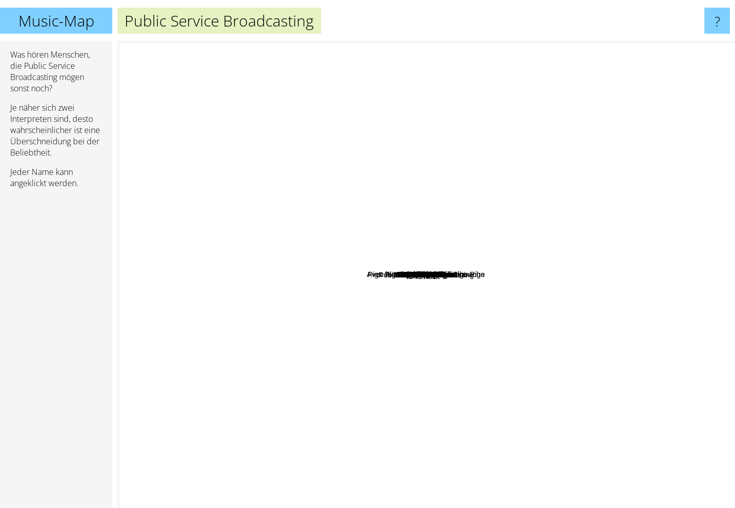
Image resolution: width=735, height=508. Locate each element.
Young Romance (309, 162)
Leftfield (650, 191)
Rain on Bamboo (447, 120)
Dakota (334, 386)
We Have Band (479, 167)
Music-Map (56, 20)
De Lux (339, 125)
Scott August (497, 380)
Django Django (666, 340)
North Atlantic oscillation (534, 185)
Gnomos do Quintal (430, 426)
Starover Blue (577, 192)
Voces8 (536, 331)
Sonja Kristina (233, 349)
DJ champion (478, 338)
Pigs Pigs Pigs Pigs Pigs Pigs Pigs (434, 186)
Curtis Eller (516, 389)
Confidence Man (357, 451)
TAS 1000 (587, 349)
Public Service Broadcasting (426, 274)
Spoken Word (374, 136)
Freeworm (403, 390)
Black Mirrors (575, 316)
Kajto (375, 384)
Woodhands (400, 180)
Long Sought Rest (311, 429)
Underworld (681, 271)
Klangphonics (524, 351)
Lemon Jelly (354, 431)
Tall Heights (257, 211)
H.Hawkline (244, 400)
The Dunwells (265, 313)
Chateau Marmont (230, 246)
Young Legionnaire (285, 285)
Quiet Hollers (395, 206)
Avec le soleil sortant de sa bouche (290, 232)
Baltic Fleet (449, 362)
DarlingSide (610, 238)
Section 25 (304, 138)
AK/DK (531, 339)
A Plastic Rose (359, 345)
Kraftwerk (593, 48)
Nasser (543, 313)
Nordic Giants (547, 238)
